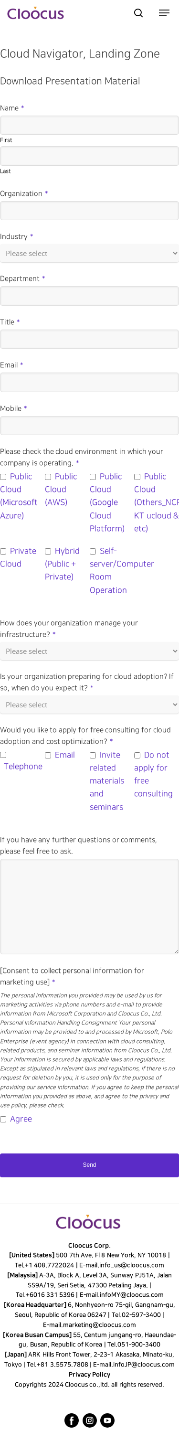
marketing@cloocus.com (99, 1325)
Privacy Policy (89, 1374)
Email (11, 365)
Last (5, 171)
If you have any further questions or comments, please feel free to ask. (78, 845)
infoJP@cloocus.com (144, 1364)
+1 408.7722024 (49, 1265)
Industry (16, 237)
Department (22, 279)
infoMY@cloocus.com (131, 1295)
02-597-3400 (141, 1315)
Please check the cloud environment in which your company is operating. (81, 457)
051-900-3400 (138, 1344)
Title (10, 322)
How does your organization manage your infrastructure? (69, 629)
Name (12, 108)
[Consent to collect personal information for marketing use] (72, 976)
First (6, 140)
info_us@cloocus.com (131, 1265)
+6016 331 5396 (49, 1295)
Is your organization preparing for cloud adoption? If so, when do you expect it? (87, 682)
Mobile (13, 409)
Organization (24, 194)
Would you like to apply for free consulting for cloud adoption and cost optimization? (85, 736)
